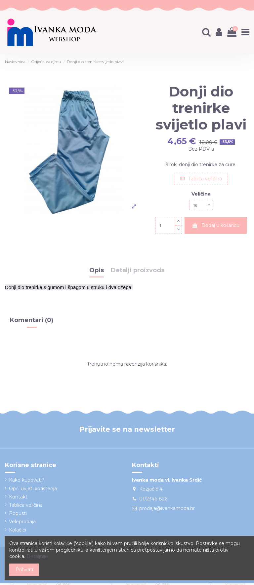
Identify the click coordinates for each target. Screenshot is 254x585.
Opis (96, 272)
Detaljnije (37, 556)
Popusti (18, 515)
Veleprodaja (22, 524)
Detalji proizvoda (138, 272)
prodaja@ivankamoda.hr (167, 510)
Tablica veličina (201, 179)
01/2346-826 (153, 500)
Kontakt (18, 498)
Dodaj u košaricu (215, 227)
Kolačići (17, 532)
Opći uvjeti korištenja (33, 490)
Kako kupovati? (26, 482)
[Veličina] (201, 206)
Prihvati (24, 569)
